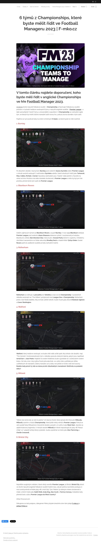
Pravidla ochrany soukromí (10, 540)
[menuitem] (16, 7)
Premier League (75, 109)
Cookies (96, 535)
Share (4, 521)
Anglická (19, 107)
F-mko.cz (75, 503)
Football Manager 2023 (45, 101)
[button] (84, 7)
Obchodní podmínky (9, 538)
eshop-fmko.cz (21, 506)
